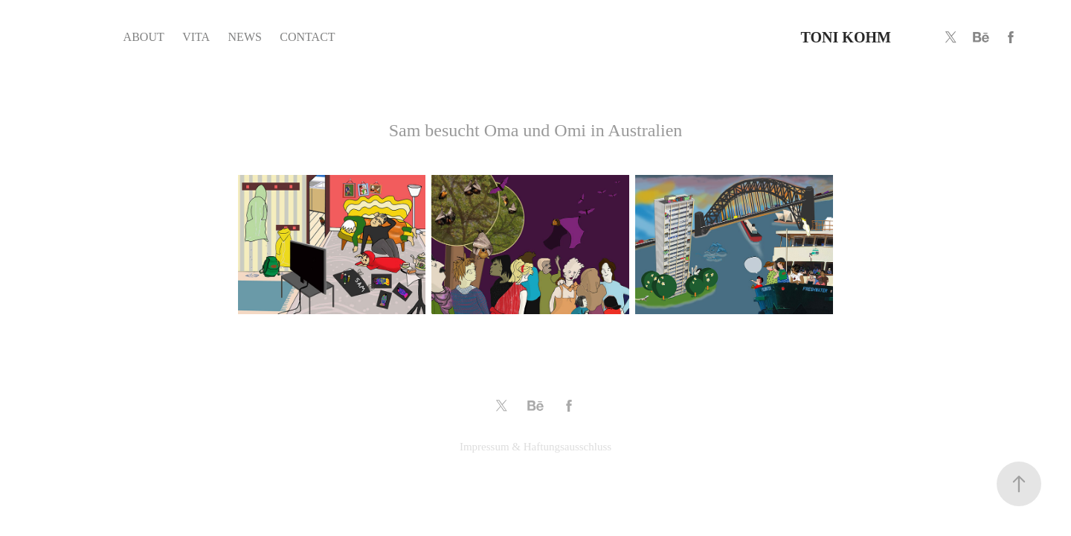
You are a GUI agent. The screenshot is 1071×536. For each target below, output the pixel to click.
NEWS (245, 37)
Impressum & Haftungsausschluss (535, 447)
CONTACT (307, 37)
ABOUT (143, 37)
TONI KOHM (846, 37)
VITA (196, 37)
